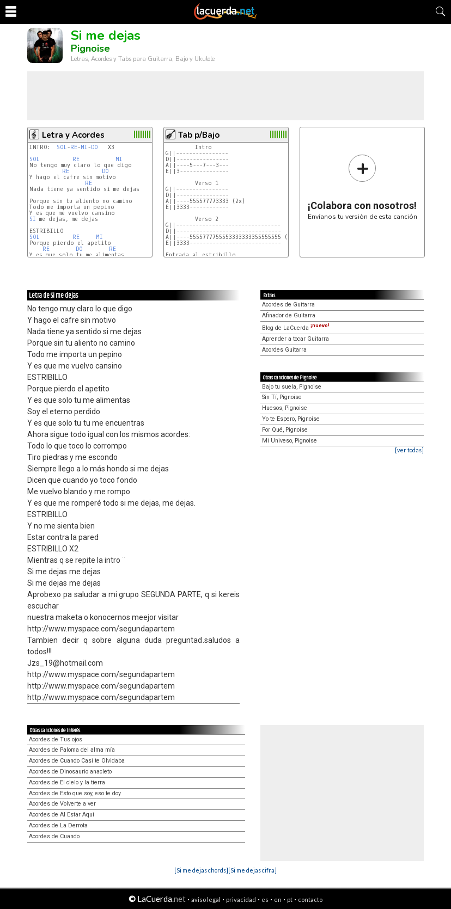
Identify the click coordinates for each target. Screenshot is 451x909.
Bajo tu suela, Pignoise (291, 386)
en (278, 899)
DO (94, 147)
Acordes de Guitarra (288, 304)
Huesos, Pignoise (284, 407)
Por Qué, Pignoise (285, 429)
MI (84, 147)
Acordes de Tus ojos (55, 739)
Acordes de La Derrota (58, 825)
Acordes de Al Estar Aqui (61, 814)
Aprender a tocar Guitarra (295, 338)
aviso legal (206, 899)
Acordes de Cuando (54, 836)
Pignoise (90, 48)
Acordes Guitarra (284, 349)
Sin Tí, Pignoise (282, 397)
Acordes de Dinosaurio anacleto (70, 771)
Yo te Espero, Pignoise (291, 418)
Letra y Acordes (73, 135)
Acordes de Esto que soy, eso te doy (75, 793)
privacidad (241, 899)
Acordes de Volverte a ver (62, 803)
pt (289, 899)
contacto (310, 899)
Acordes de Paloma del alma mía (72, 749)
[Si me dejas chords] (201, 870)
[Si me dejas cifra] (252, 870)
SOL (62, 147)
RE (73, 147)
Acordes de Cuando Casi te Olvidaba (77, 760)
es (265, 899)
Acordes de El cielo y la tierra (67, 782)
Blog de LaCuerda (296, 327)
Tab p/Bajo (199, 135)
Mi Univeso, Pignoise (289, 440)
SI (32, 219)
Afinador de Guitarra (288, 315)
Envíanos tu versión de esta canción (362, 187)
